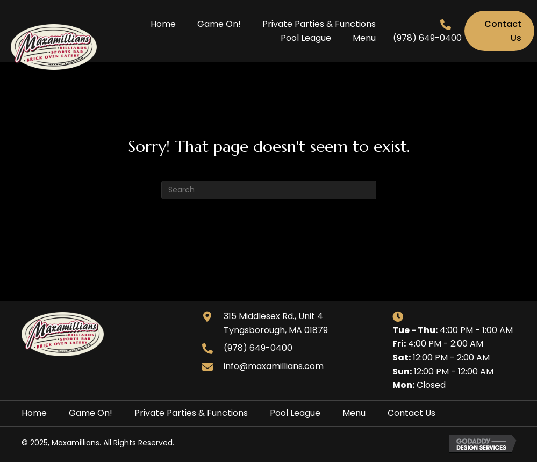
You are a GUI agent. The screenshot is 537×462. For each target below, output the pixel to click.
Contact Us (411, 413)
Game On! (90, 413)
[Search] (268, 190)
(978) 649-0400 (427, 38)
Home (34, 413)
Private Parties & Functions (191, 413)
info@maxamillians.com (274, 366)
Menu (354, 413)
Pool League (295, 413)
